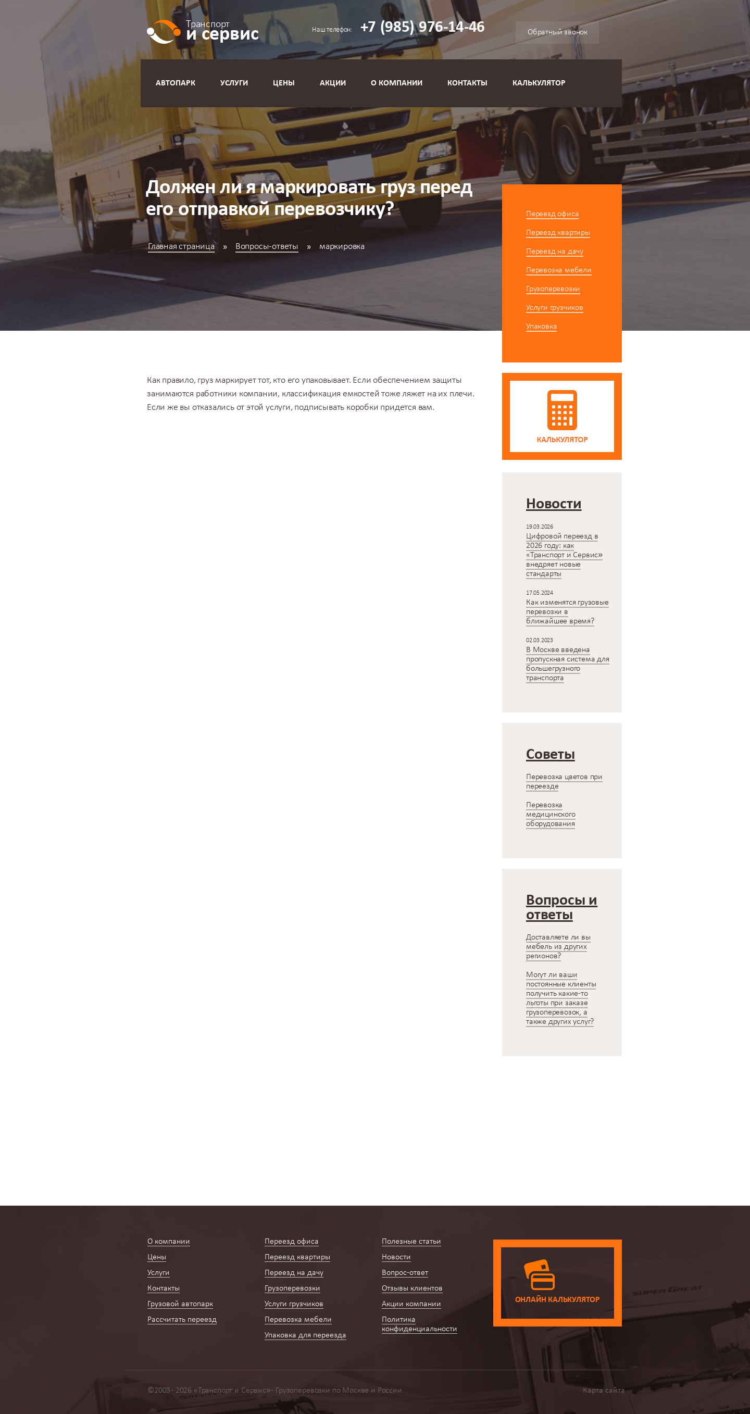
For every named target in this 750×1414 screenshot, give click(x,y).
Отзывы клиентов (412, 1288)
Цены (284, 83)
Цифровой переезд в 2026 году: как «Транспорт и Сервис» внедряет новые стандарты (564, 555)
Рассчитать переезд (182, 1320)
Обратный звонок (558, 32)
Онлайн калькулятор (557, 1300)
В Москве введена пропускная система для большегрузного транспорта (567, 664)
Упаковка (541, 326)
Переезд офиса (552, 214)
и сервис (222, 30)
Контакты (467, 83)
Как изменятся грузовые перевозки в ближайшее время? (567, 611)
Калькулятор (539, 83)
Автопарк (175, 83)
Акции (333, 83)
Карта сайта (604, 1390)
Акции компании (411, 1304)
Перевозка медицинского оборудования (551, 814)
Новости (396, 1257)
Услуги (234, 83)
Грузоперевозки (553, 289)
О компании (396, 83)
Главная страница (181, 247)
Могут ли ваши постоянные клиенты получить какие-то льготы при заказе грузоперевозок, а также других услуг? (561, 998)
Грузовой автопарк (180, 1304)
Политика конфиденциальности (419, 1324)
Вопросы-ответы (266, 247)
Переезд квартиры (558, 233)
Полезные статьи (411, 1241)
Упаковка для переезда (305, 1335)
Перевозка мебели (559, 270)
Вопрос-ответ (405, 1273)
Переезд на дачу (554, 251)
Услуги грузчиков (554, 308)
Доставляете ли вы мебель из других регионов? (558, 946)
